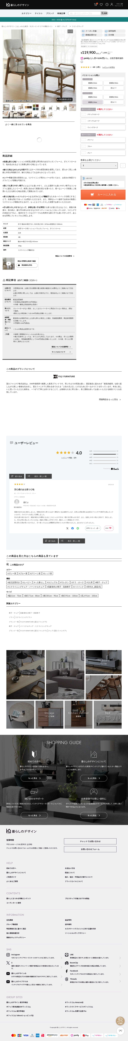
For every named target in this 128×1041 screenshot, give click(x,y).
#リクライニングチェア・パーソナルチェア (26, 587)
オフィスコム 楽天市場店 (15, 1011)
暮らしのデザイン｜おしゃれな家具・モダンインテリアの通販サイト (27, 26)
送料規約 (68, 924)
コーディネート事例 (13, 903)
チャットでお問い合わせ (90, 841)
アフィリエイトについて (74, 881)
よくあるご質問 (12, 881)
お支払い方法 (70, 868)
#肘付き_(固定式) (93, 587)
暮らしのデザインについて (16, 872)
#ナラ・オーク (78, 582)
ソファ (11, 617)
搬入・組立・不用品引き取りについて (79, 877)
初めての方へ (11, 868)
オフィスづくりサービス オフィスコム (79, 1006)
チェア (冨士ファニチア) (57, 631)
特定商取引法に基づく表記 (16, 928)
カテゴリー (27, 13)
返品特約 (68, 920)
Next (73, 66)
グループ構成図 (12, 924)
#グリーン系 (35, 573)
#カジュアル (52, 582)
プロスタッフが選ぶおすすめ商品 (77, 898)
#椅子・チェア (101, 582)
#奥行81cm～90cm (50, 596)
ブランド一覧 (14, 622)
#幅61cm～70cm (14, 596)
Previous (4, 66)
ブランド (50, 13)
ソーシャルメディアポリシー (75, 933)
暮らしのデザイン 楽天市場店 (17, 1002)
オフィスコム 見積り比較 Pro (75, 1011)
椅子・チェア (62, 26)
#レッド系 (47, 573)
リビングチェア (77, 26)
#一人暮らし (39, 582)
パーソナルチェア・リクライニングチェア (36, 626)
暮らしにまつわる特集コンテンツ (18, 898)
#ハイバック (78, 587)
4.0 (79, 452)
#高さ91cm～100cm (88, 596)
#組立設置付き (14, 582)
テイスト (39, 13)
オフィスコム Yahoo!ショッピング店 (20, 1015)
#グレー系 (12, 573)
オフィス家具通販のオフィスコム (18, 1006)
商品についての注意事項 (63, 256)
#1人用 (89, 582)
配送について (70, 872)
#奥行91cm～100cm (69, 596)
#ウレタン (64, 582)
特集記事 (61, 13)
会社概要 (9, 920)
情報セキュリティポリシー (16, 937)
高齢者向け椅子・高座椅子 (30, 613)
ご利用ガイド (11, 877)
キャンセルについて (60, 352)
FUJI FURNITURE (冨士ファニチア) (33, 622)
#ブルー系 (23, 573)
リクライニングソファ (23, 617)
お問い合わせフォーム (90, 849)
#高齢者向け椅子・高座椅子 (58, 587)
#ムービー (27, 582)
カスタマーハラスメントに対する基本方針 (80, 928)
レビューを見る (108, 67)
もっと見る (34, 778)
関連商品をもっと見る (108, 399)
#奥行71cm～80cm (32, 596)
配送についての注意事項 (60, 347)
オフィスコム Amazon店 (74, 1002)
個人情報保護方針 (12, 933)
